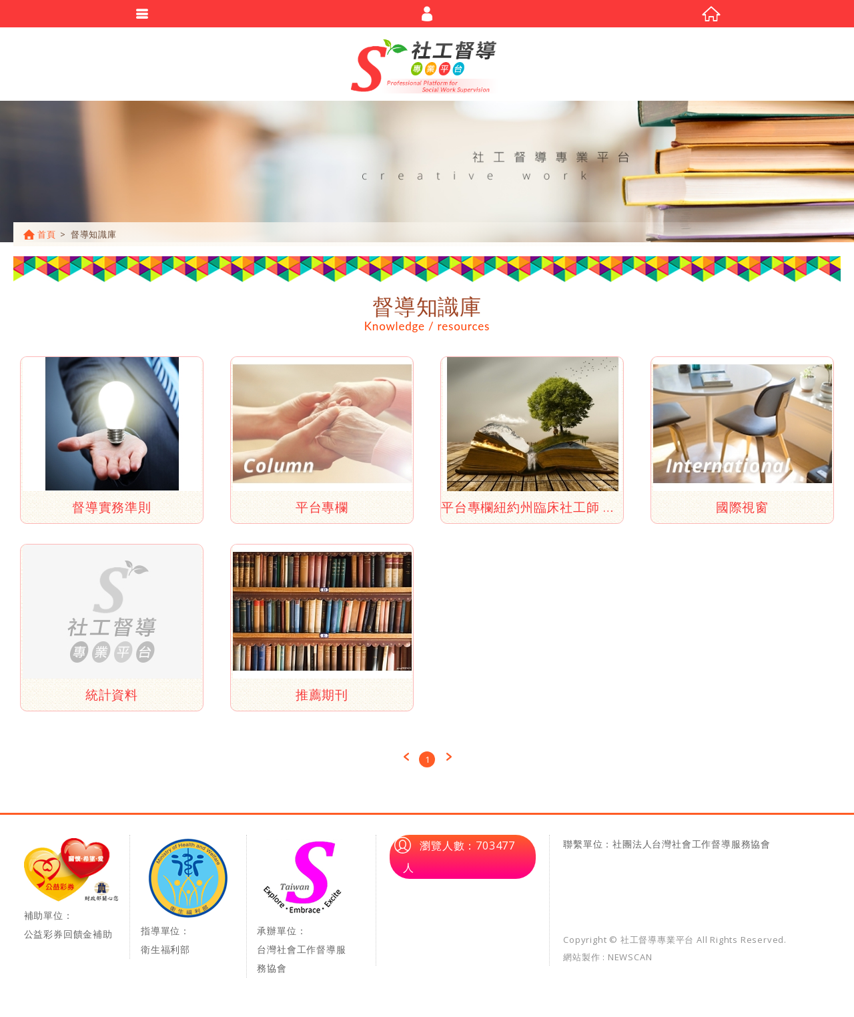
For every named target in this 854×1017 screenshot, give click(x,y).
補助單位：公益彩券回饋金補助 (71, 895)
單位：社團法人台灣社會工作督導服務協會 (677, 849)
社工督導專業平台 (427, 66)
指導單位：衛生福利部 (188, 903)
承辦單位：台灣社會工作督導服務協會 (304, 912)
